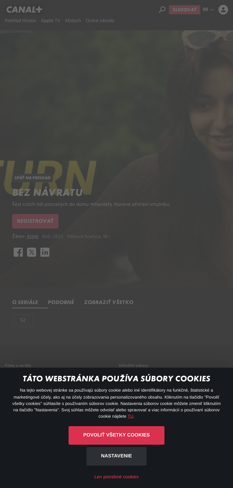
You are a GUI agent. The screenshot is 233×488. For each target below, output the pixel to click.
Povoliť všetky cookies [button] (116, 435)
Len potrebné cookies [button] (116, 477)
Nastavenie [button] (116, 456)
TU (130, 416)
